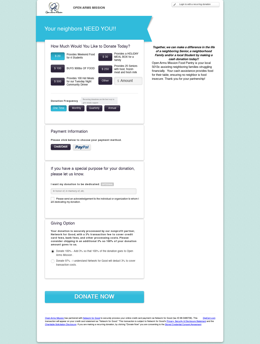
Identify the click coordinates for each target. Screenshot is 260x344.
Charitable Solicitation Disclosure (60, 325)
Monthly (76, 108)
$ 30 (105, 57)
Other (105, 80)
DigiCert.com (209, 318)
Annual (112, 108)
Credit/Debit (60, 147)
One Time (58, 108)
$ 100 (57, 68)
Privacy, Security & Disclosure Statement (186, 321)
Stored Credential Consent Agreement (183, 325)
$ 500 (57, 81)
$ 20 (57, 56)
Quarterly (94, 108)
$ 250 (105, 69)
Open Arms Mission (54, 318)
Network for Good (91, 318)
